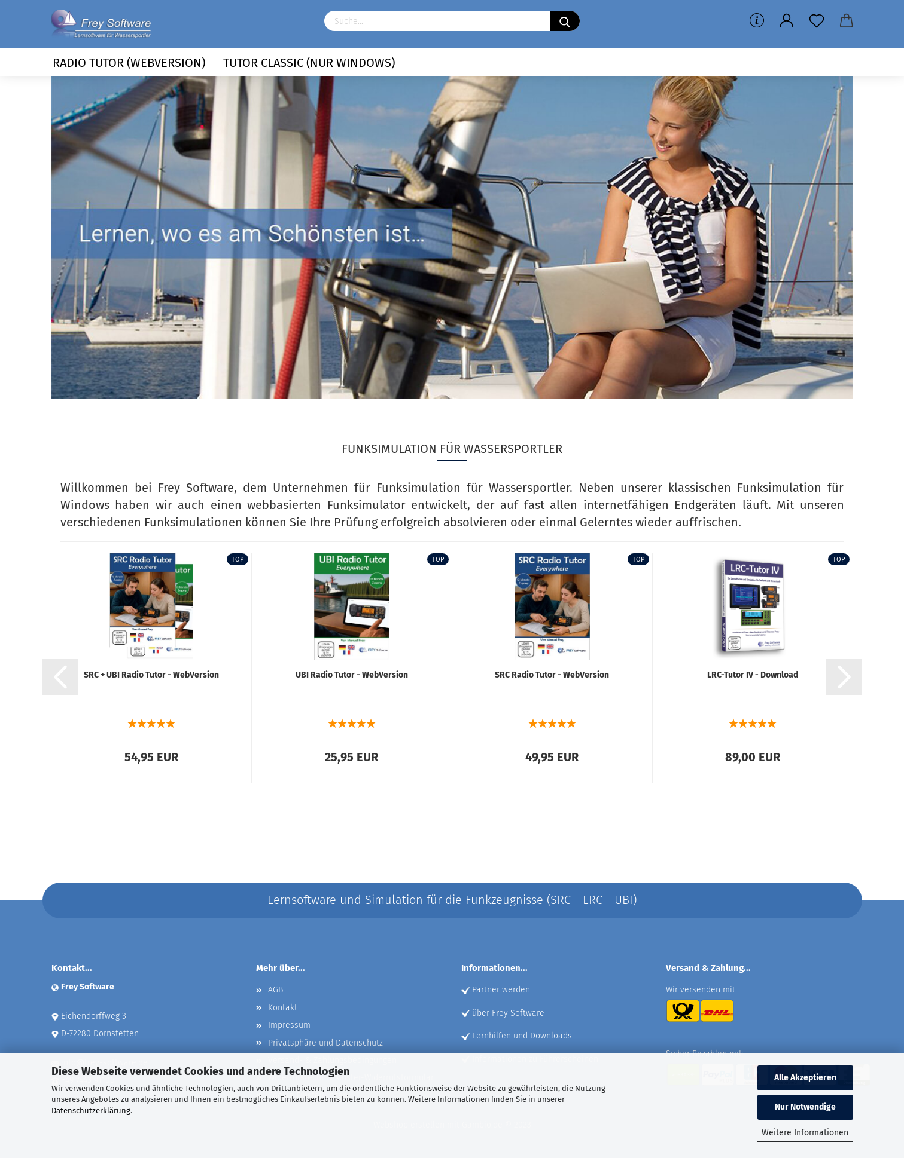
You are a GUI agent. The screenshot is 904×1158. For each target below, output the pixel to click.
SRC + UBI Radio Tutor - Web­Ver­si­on (151, 675)
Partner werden (501, 990)
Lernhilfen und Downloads (522, 1036)
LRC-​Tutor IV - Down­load (752, 675)
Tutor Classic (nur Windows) (309, 63)
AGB (275, 990)
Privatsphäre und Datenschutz (325, 1043)
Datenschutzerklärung (90, 1110)
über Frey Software (508, 1013)
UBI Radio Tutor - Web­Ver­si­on (352, 675)
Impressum (289, 1025)
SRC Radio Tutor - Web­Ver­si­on (552, 675)
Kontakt (282, 1008)
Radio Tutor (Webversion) (129, 63)
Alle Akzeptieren (805, 1078)
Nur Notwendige (805, 1107)
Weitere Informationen (805, 1133)
